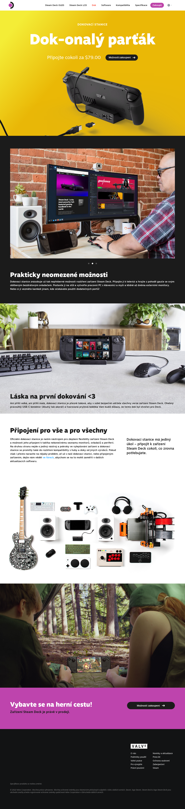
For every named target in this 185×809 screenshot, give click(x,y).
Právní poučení (137, 768)
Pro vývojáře (136, 764)
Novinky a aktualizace (163, 753)
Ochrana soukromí (161, 761)
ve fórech (48, 457)
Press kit (156, 757)
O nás (133, 753)
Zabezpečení (158, 764)
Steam (156, 768)
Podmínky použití (138, 757)
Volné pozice (136, 761)
